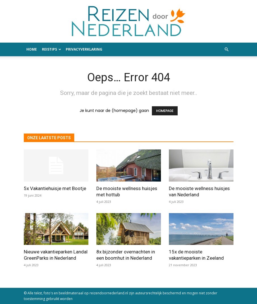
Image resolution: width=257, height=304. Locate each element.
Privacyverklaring (84, 49)
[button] (226, 49)
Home (31, 49)
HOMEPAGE (164, 111)
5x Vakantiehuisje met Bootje (55, 188)
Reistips (51, 49)
